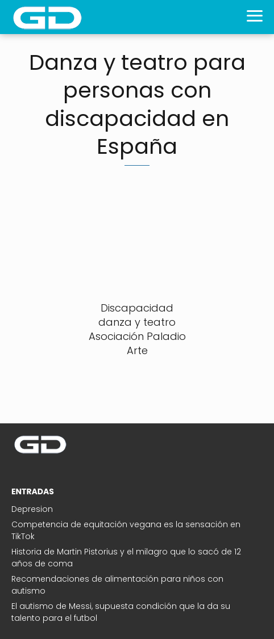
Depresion (32, 509)
